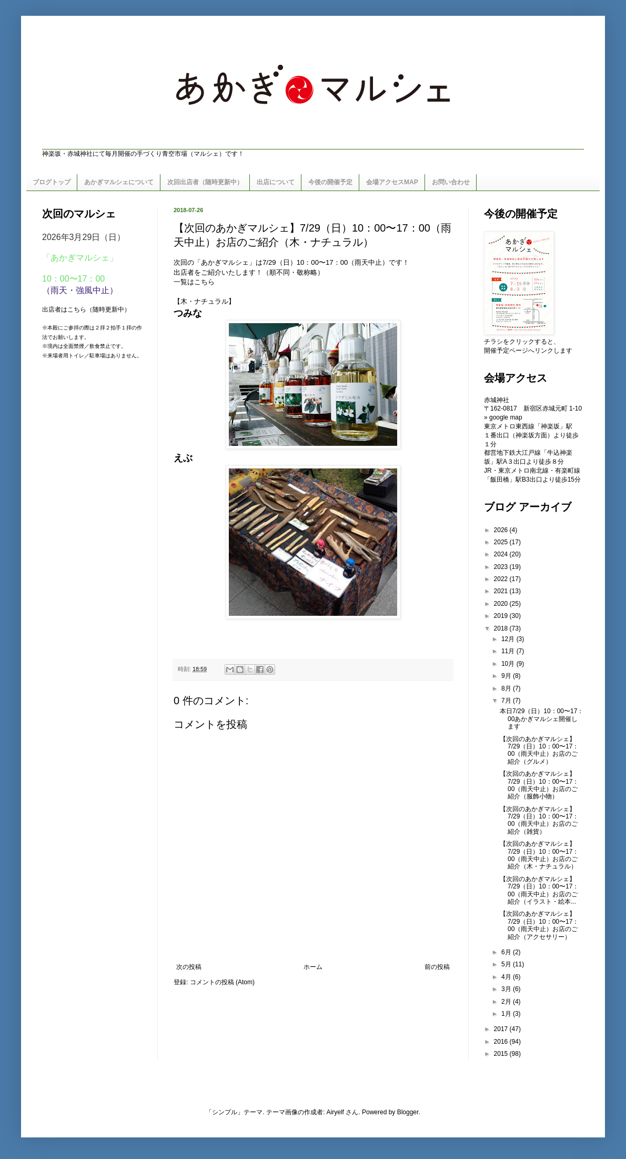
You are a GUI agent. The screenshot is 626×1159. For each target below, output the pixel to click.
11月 (509, 651)
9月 (507, 676)
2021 (502, 591)
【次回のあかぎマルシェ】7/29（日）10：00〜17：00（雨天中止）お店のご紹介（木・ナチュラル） (539, 855)
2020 (502, 603)
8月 (507, 688)
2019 (502, 616)
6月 (507, 952)
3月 (507, 989)
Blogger (408, 1112)
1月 (507, 1013)
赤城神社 (496, 400)
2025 (502, 542)
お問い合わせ (451, 182)
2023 (502, 567)
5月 (507, 964)
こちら (204, 282)
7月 (507, 700)
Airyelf (335, 1112)
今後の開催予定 (330, 182)
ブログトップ (51, 182)
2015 (502, 1053)
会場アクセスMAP (392, 182)
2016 (502, 1041)
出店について (276, 182)
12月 (509, 639)
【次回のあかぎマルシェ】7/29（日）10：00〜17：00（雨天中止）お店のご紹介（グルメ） (539, 750)
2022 (502, 579)
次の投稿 (188, 967)
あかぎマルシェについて (119, 182)
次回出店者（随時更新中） (205, 182)
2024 (502, 554)
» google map (503, 417)
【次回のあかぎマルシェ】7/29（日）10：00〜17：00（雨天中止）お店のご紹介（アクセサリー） (539, 925)
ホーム (313, 967)
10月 (509, 663)
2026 (502, 530)
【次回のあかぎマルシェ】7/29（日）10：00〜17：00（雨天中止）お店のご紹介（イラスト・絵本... (539, 890)
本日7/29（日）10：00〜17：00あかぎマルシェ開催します (541, 718)
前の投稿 (437, 967)
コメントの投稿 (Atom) (222, 982)
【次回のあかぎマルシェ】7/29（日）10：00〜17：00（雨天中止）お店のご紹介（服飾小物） (539, 785)
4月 (507, 977)
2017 (502, 1029)
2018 (502, 628)
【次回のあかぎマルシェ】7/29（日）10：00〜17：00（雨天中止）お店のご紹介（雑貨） (539, 820)
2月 (507, 1001)
